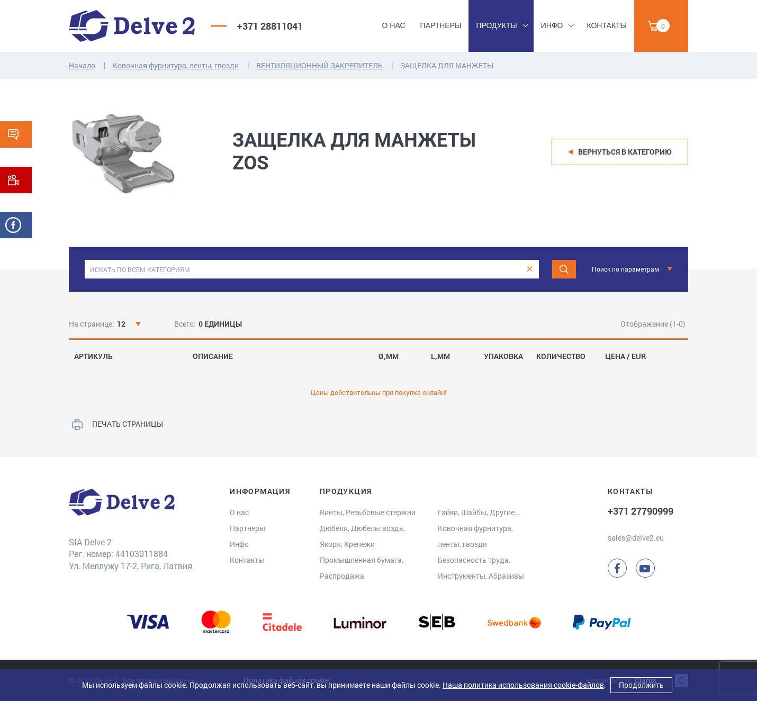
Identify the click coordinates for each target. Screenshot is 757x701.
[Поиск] (564, 269)
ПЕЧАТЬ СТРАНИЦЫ (127, 424)
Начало (82, 65)
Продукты (496, 25)
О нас (393, 25)
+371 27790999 (640, 511)
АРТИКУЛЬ (93, 356)
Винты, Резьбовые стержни (368, 512)
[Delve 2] (132, 26)
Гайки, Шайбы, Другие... (479, 512)
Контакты (607, 25)
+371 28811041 (270, 26)
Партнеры (441, 25)
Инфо (552, 25)
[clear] (529, 269)
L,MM (440, 356)
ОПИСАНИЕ (213, 356)
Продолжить (641, 685)
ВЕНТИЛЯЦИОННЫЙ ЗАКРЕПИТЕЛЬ (319, 65)
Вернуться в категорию (625, 152)
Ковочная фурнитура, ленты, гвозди (176, 65)
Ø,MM (388, 356)
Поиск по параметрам (625, 269)
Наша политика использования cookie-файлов (523, 685)
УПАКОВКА (503, 356)
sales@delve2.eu (636, 538)
